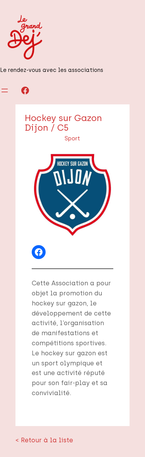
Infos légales (120, 440)
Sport (72, 139)
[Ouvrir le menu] (4, 90)
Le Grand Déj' (26, 440)
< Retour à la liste (37, 410)
